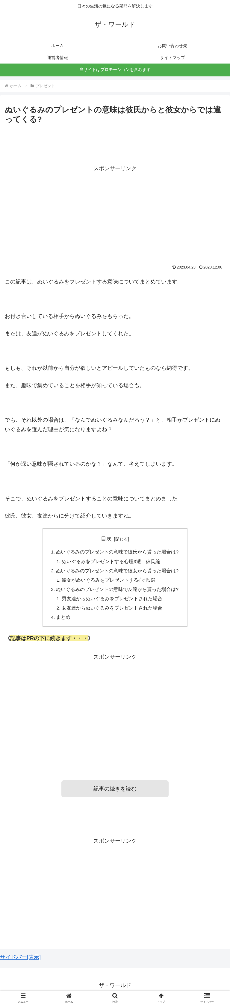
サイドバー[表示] (20, 960)
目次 (106, 539)
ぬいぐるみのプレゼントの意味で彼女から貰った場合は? (117, 571)
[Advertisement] (115, 215)
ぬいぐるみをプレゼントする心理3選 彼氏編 (111, 562)
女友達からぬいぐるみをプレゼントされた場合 (112, 610)
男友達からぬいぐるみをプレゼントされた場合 (112, 601)
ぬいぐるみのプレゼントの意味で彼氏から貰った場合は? (117, 552)
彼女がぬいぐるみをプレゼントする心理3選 (109, 581)
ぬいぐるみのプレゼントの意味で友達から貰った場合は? (117, 591)
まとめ (63, 620)
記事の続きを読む (115, 792)
